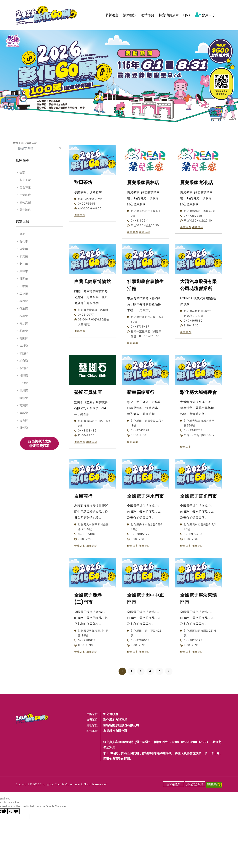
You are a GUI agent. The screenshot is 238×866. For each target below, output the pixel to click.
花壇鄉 (24, 331)
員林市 (24, 271)
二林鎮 (24, 293)
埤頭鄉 (24, 398)
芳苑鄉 (24, 405)
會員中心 (205, 15)
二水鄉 (24, 383)
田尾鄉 (24, 390)
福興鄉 (24, 316)
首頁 (15, 143)
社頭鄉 (24, 375)
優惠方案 (79, 215)
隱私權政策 (174, 784)
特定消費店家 (169, 15)
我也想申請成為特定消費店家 (39, 443)
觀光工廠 (25, 180)
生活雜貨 (25, 195)
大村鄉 (24, 346)
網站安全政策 (194, 784)
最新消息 (112, 15)
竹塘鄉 (24, 420)
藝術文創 (25, 202)
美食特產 (25, 187)
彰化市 (24, 241)
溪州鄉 (24, 428)
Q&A (187, 15)
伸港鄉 (24, 308)
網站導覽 (147, 15)
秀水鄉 (24, 323)
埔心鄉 (24, 361)
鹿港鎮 (24, 249)
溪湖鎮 (24, 279)
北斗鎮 (24, 264)
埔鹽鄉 (24, 353)
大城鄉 (24, 413)
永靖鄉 (24, 368)
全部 (22, 172)
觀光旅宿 (25, 210)
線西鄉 (24, 301)
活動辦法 (129, 15)
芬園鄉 (24, 338)
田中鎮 (24, 286)
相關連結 (144, 232)
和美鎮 (24, 256)
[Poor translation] (14, 811)
